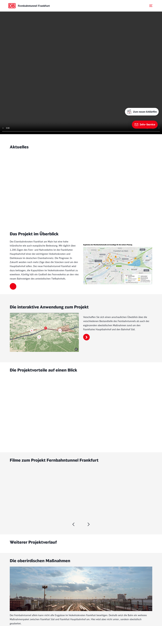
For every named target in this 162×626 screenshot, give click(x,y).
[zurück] (88, 524)
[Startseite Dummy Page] (29, 5)
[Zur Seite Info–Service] (144, 125)
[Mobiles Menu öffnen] (151, 6)
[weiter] (73, 524)
